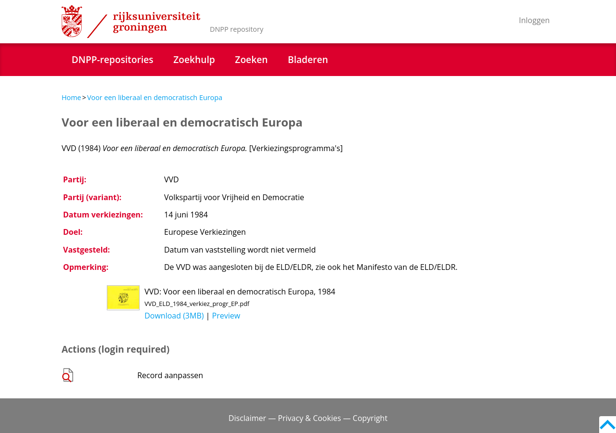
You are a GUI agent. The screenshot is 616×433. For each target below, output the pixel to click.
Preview (226, 315)
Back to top (607, 424)
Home (71, 97)
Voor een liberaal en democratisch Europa (154, 97)
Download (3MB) (174, 315)
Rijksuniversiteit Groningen (131, 21)
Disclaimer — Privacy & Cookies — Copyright (308, 418)
